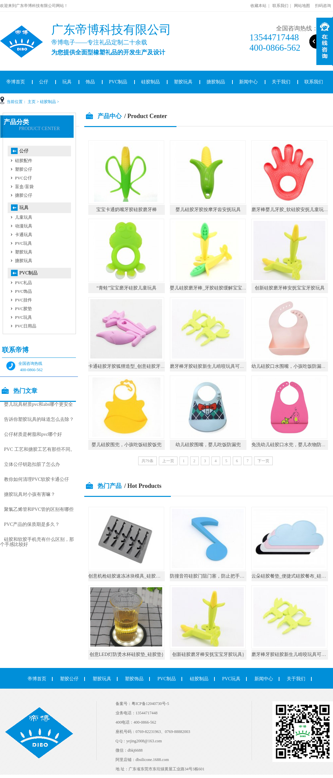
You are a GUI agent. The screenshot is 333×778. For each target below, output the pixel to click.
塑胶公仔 (23, 169)
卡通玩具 (23, 234)
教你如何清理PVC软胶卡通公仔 (36, 479)
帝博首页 (37, 678)
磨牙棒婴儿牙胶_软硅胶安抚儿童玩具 (289, 209)
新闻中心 (248, 81)
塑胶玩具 (183, 81)
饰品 (90, 81)
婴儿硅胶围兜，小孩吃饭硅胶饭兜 (127, 444)
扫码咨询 (323, 5)
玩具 (67, 81)
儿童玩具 (23, 217)
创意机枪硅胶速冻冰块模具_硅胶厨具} (127, 576)
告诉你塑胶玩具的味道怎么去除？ (39, 419)
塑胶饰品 (134, 678)
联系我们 (280, 5)
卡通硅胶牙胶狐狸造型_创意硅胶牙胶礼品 (131, 366)
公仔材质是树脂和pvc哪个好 (33, 434)
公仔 (43, 81)
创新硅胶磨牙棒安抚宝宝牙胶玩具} (208, 654)
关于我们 (281, 81)
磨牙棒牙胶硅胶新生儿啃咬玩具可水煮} (292, 654)
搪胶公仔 (23, 195)
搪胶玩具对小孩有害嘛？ (29, 494)
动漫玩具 (23, 225)
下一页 (263, 461)
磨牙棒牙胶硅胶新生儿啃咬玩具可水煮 (209, 366)
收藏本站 (258, 5)
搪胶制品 (215, 81)
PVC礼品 (23, 282)
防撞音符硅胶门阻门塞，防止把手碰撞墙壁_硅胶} (221, 576)
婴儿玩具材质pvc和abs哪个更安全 (38, 404)
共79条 (148, 461)
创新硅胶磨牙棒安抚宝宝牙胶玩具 (290, 287)
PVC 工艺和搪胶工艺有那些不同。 (39, 449)
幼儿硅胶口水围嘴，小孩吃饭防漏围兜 (291, 366)
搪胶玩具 (23, 260)
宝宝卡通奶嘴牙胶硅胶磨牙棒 (126, 209)
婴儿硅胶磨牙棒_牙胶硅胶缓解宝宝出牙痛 (213, 287)
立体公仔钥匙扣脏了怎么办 (32, 464)
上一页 (168, 461)
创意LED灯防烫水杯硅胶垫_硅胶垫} (127, 654)
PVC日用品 (25, 325)
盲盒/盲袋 (24, 186)
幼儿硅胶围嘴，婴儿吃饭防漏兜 (208, 444)
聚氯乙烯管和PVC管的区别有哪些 (39, 509)
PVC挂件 (23, 299)
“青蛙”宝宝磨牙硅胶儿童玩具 (127, 287)
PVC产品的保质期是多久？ (32, 524)
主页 (32, 101)
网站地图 (302, 5)
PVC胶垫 (23, 308)
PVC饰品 (23, 291)
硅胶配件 (23, 160)
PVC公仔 (23, 177)
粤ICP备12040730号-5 (150, 703)
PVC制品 (118, 81)
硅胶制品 (150, 81)
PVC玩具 (23, 243)
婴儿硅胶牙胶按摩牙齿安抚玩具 (208, 209)
